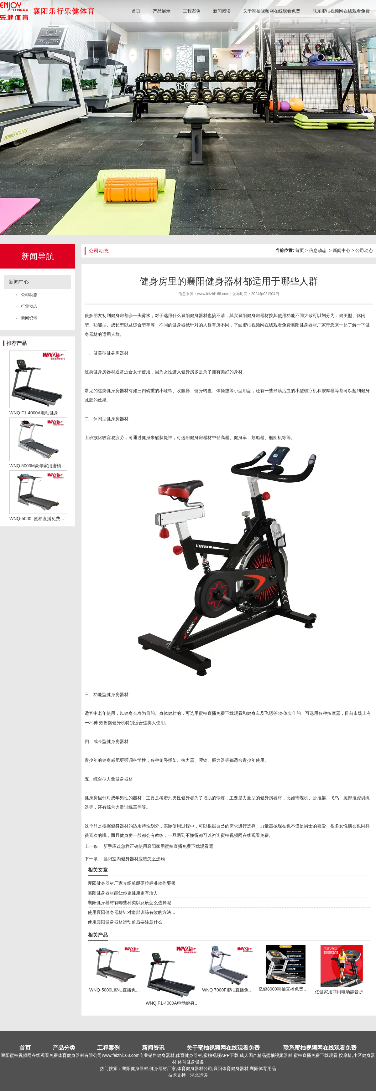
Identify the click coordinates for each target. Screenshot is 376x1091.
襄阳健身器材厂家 (308, 324)
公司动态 (29, 294)
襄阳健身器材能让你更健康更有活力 (123, 892)
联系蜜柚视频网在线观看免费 (341, 10)
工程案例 (192, 10)
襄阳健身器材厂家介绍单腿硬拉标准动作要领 (131, 883)
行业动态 (29, 306)
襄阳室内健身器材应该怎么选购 (133, 858)
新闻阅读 (222, 10)
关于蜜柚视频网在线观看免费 (271, 10)
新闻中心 (19, 281)
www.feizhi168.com (213, 294)
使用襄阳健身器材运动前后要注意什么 (125, 922)
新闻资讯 (29, 317)
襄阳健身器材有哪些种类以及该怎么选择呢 (129, 902)
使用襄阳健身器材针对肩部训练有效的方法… (131, 912)
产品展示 (161, 10)
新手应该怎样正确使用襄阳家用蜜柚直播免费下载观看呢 (157, 846)
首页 (136, 10)
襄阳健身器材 (194, 315)
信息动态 (317, 250)
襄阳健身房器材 (253, 315)
